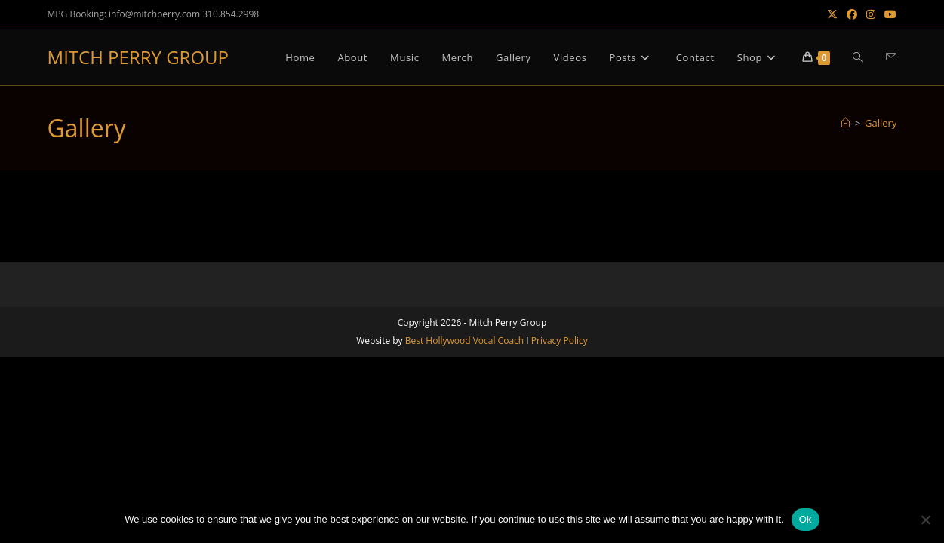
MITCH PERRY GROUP (138, 56)
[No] (925, 519)
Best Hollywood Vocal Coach (464, 340)
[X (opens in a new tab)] (832, 14)
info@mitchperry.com (154, 14)
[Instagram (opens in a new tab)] (871, 14)
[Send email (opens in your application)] (891, 57)
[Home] (845, 123)
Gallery (880, 123)
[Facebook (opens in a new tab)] (852, 14)
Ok (805, 519)
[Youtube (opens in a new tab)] (888, 14)
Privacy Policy (559, 340)
